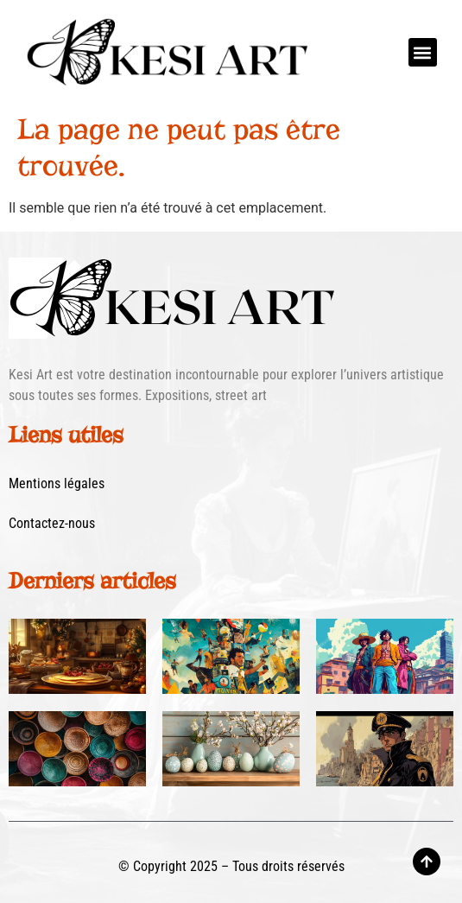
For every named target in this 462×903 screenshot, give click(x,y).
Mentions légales (56, 483)
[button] (422, 52)
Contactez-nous (52, 523)
